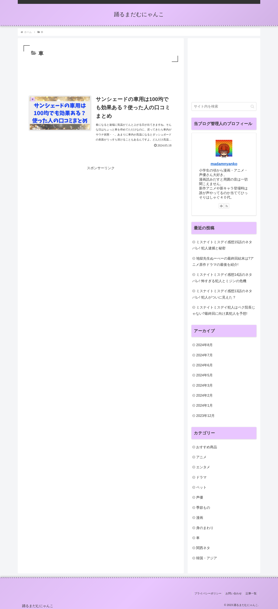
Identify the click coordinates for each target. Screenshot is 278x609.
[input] (224, 106)
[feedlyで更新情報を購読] (221, 205)
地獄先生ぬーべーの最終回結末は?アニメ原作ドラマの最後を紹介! (223, 262)
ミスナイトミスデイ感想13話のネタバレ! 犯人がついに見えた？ (222, 294)
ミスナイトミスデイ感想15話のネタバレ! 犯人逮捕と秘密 (222, 245)
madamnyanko (224, 164)
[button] (252, 106)
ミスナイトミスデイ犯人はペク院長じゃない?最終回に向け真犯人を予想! (223, 310)
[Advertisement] (101, 73)
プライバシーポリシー (207, 593)
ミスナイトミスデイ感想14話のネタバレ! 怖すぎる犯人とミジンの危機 (222, 278)
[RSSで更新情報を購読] (226, 205)
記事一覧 (251, 593)
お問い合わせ (233, 593)
